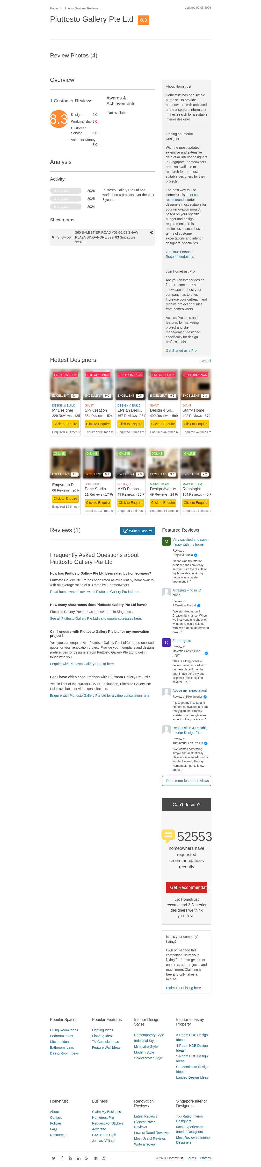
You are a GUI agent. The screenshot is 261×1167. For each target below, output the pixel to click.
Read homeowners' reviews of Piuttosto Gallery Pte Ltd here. (95, 592)
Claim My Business (106, 1112)
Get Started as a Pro (181, 350)
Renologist (191, 489)
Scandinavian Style (148, 1058)
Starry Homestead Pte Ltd (204, 410)
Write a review (144, 1144)
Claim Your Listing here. (184, 988)
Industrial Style (145, 1041)
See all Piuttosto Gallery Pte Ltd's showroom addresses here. (96, 618)
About (54, 1112)
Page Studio (95, 489)
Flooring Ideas (103, 1036)
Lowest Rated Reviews (151, 1133)
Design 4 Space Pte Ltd (170, 410)
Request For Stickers (108, 1123)
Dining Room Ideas (64, 1053)
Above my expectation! (190, 690)
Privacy (205, 1158)
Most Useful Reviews (150, 1138)
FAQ (53, 1129)
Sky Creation (96, 410)
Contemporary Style (149, 1035)
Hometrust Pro (103, 1117)
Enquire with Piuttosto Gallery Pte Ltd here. (82, 664)
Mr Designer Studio (68, 410)
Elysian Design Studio (136, 410)
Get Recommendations (188, 887)
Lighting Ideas (102, 1030)
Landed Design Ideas (192, 1077)
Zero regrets (182, 641)
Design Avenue (163, 489)
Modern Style (144, 1052)
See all (206, 361)
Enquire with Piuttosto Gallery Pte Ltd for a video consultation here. (100, 695)
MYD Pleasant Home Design (142, 489)
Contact (56, 1117)
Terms (191, 1158)
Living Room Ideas (64, 1030)
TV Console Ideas (105, 1042)
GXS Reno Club (104, 1135)
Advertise (99, 1129)
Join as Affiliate (103, 1141)
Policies (56, 1123)
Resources (58, 1135)
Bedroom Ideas (61, 1036)
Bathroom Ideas (62, 1047)
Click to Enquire (65, 424)
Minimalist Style (146, 1046)
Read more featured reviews (187, 781)
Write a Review (137, 531)
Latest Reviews (145, 1116)
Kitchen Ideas (60, 1042)
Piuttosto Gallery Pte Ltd (91, 19)
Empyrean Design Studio (73, 485)
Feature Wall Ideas (106, 1047)
